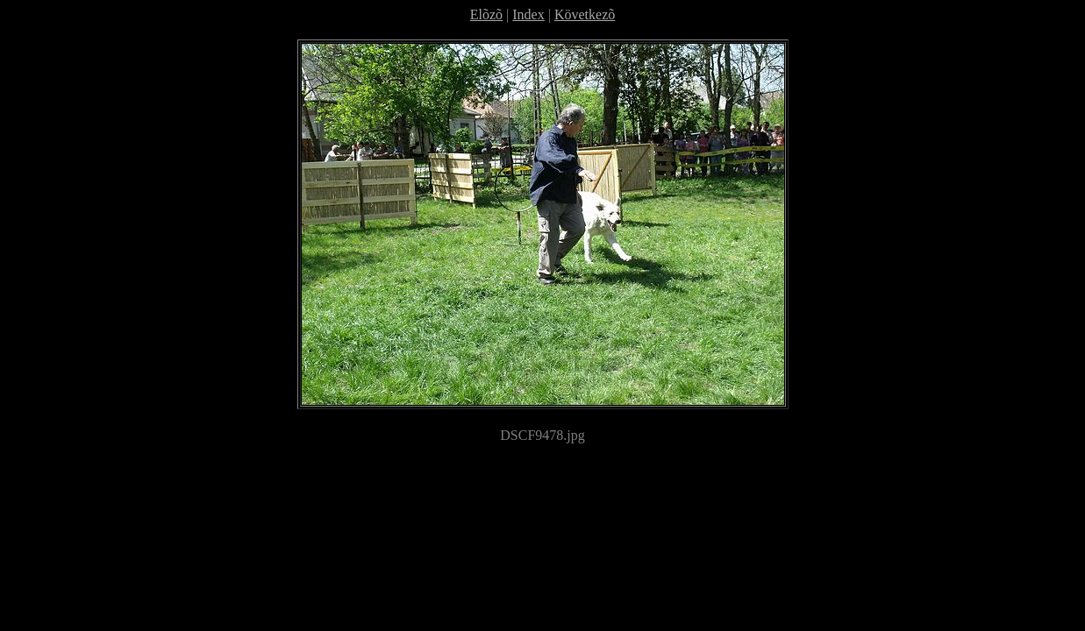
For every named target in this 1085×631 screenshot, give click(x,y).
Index (528, 14)
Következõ (584, 14)
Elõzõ (486, 14)
